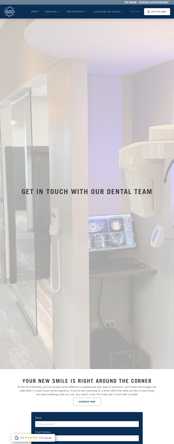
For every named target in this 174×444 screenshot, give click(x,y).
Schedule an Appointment (154, 2)
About (35, 11)
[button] (51, 11)
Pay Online (131, 2)
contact (135, 11)
